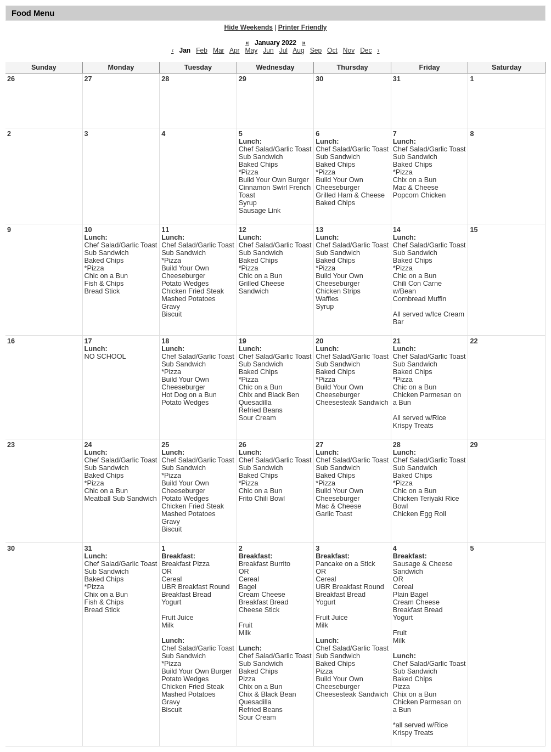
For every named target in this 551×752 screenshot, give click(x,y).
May (251, 50)
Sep (316, 50)
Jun (268, 50)
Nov (349, 50)
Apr (234, 50)
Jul (283, 50)
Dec (366, 50)
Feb (201, 50)
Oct (332, 50)
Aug (298, 50)
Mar (218, 50)
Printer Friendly (302, 27)
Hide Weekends (248, 27)
